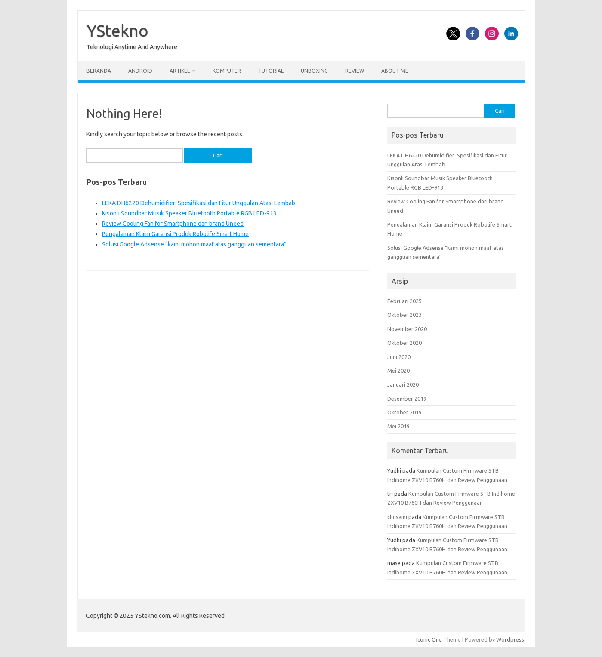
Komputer (227, 71)
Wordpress (510, 639)
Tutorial (271, 71)
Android (140, 71)
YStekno (117, 30)
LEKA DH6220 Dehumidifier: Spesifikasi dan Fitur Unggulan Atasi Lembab (198, 203)
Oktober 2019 (404, 412)
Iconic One (429, 639)
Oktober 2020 (404, 343)
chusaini (397, 517)
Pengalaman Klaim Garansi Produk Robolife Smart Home (175, 233)
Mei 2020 (398, 371)
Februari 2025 (404, 301)
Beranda (98, 71)
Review (354, 71)
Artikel (180, 71)
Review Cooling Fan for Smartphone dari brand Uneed (173, 223)
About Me (394, 71)
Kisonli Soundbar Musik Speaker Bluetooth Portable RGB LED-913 (189, 213)
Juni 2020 (399, 357)
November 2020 (407, 329)
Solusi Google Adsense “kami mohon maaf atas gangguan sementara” (194, 244)
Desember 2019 (406, 399)
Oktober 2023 (404, 315)
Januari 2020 (403, 384)
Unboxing (314, 71)
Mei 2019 (398, 426)
